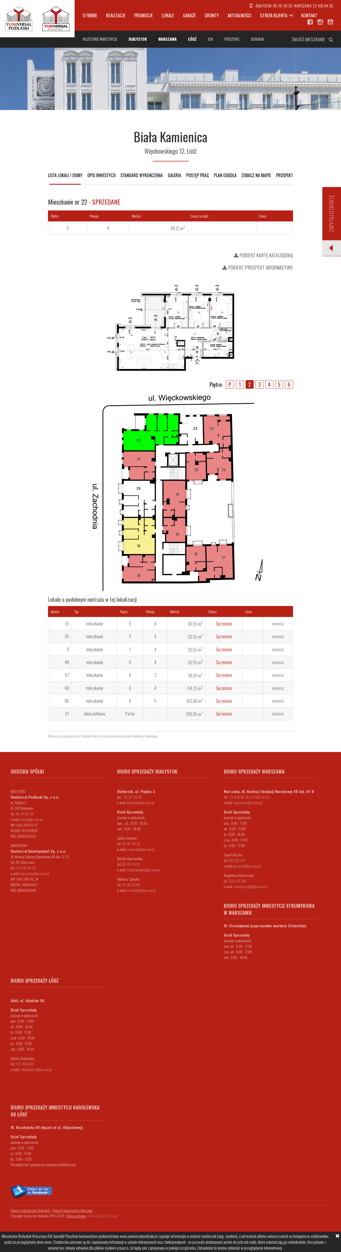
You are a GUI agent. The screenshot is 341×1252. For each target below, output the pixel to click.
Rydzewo (232, 39)
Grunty (212, 15)
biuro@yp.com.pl (32, 819)
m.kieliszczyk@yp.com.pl (250, 886)
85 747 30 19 (130, 864)
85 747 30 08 (131, 884)
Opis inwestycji (101, 175)
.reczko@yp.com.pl (248, 866)
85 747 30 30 (282, 6)
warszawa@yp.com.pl (35, 873)
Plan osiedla (225, 175)
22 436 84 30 (323, 6)
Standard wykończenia (141, 175)
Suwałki (257, 39)
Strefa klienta (273, 15)
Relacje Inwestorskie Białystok (30, 1210)
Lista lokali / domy (65, 175)
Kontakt (309, 15)
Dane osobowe (76, 1215)
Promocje (143, 15)
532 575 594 (238, 881)
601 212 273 (237, 860)
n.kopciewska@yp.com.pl (143, 869)
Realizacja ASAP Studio (103, 1215)
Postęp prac (197, 175)
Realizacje (115, 15)
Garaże (189, 15)
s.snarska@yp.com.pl (141, 849)
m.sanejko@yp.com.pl (141, 890)
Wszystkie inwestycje (100, 39)
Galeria (174, 175)
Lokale (168, 15)
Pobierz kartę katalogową (263, 255)
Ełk (210, 39)
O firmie (90, 15)
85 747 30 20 (131, 843)
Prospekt (284, 175)
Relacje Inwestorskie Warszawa (72, 1210)
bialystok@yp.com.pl (140, 802)
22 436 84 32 (260, 797)
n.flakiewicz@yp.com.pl (36, 1069)
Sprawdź (278, 624)
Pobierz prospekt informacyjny (257, 267)
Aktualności (239, 15)
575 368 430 (25, 1064)
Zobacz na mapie (256, 175)
